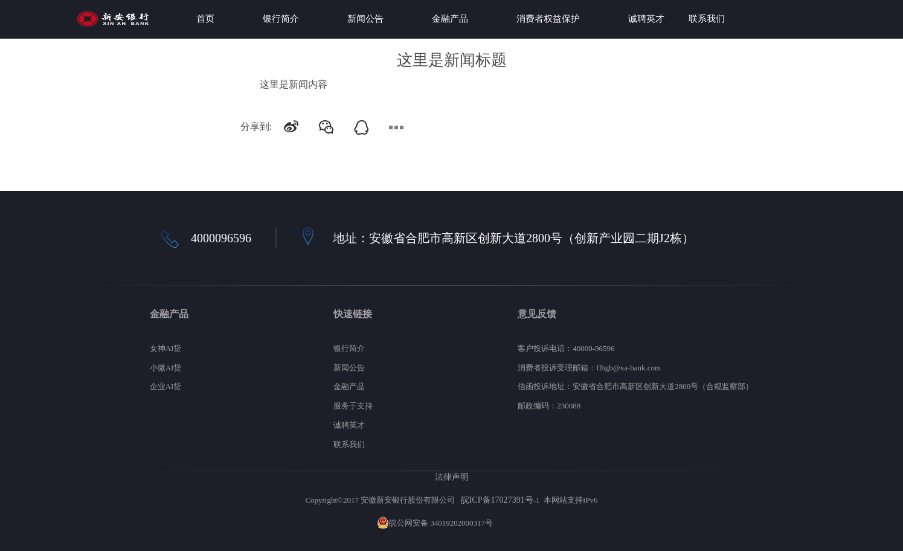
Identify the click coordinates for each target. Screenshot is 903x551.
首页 (205, 19)
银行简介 (281, 19)
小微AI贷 (166, 367)
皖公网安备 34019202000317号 (435, 522)
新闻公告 (365, 19)
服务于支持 (353, 405)
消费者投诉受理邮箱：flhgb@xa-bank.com (589, 367)
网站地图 (510, 522)
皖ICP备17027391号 (497, 499)
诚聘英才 (646, 19)
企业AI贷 (166, 386)
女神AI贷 (166, 348)
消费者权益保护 (548, 19)
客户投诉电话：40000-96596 (566, 348)
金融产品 (450, 19)
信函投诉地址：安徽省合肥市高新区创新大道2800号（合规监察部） (635, 386)
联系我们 (707, 19)
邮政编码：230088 (549, 405)
